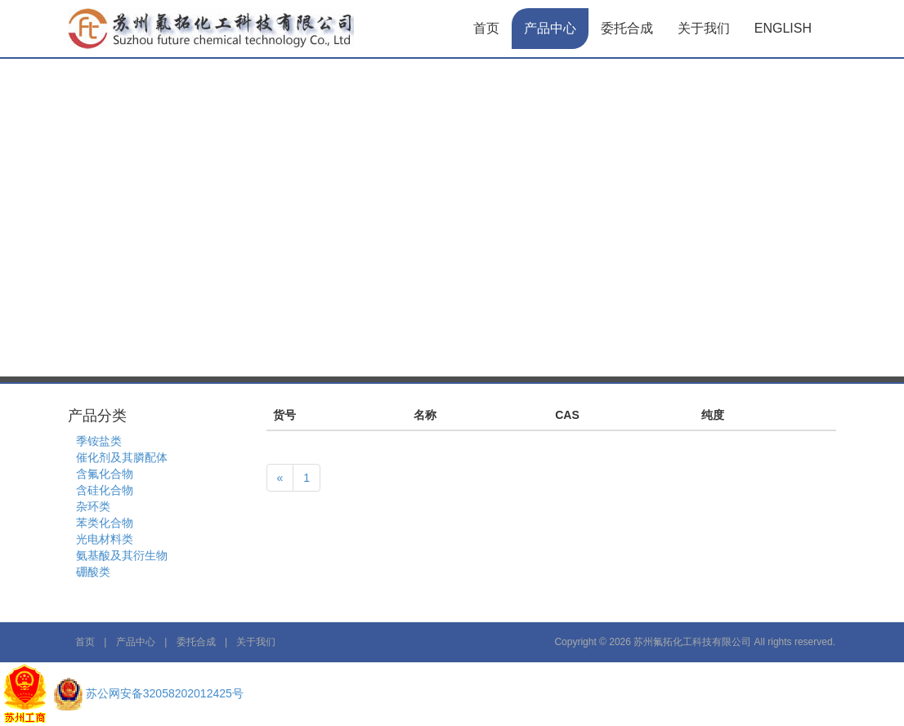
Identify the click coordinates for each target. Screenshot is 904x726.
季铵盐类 (99, 441)
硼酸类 (93, 571)
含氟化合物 (104, 473)
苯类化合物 (104, 522)
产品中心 (550, 28)
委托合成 (627, 28)
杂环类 (93, 506)
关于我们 (704, 28)
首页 (486, 28)
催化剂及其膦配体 (122, 457)
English (783, 28)
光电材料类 (104, 539)
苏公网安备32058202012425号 (165, 693)
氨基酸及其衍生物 (122, 555)
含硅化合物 (104, 490)
